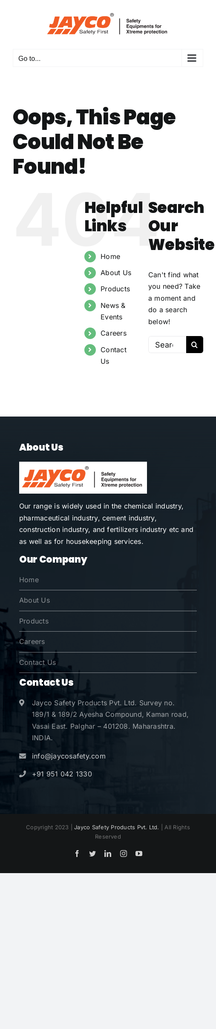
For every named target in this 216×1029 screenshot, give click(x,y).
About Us (116, 272)
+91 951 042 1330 (62, 774)
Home (110, 256)
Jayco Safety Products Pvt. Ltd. (116, 827)
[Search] (194, 344)
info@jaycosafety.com (69, 756)
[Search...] (167, 344)
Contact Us (37, 662)
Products (115, 289)
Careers (114, 333)
